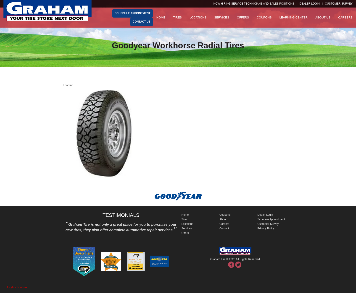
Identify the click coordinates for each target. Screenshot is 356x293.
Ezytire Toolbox (17, 287)
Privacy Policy (265, 228)
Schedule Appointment (271, 219)
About (223, 219)
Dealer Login (309, 3)
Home (160, 17)
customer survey (339, 3)
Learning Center (294, 17)
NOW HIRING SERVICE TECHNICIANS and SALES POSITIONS (254, 3)
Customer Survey (268, 224)
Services (221, 17)
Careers (345, 17)
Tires (177, 17)
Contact (224, 228)
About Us (322, 17)
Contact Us (141, 21)
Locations (198, 17)
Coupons (264, 17)
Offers (243, 17)
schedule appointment (132, 13)
